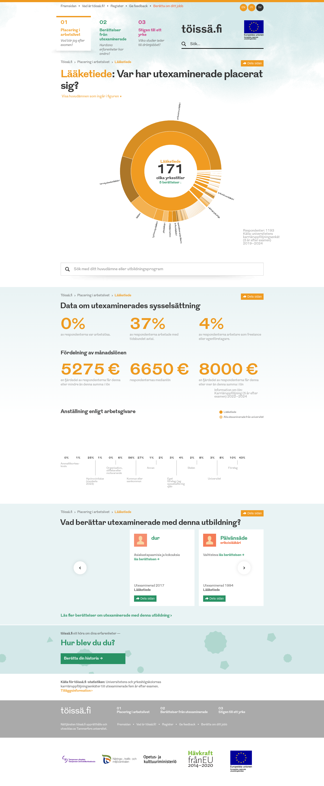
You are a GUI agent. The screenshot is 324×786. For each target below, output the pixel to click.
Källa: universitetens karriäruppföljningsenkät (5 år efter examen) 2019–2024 (261, 238)
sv (260, 7)
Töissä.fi (66, 62)
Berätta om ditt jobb (168, 6)
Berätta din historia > (83, 659)
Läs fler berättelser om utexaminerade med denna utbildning (115, 616)
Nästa (244, 568)
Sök (185, 44)
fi (251, 7)
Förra (80, 568)
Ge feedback (138, 6)
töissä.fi (202, 29)
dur (155, 538)
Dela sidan (254, 63)
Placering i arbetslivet (93, 62)
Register (117, 6)
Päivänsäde (233, 538)
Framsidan (68, 6)
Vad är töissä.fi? (93, 6)
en (243, 7)
